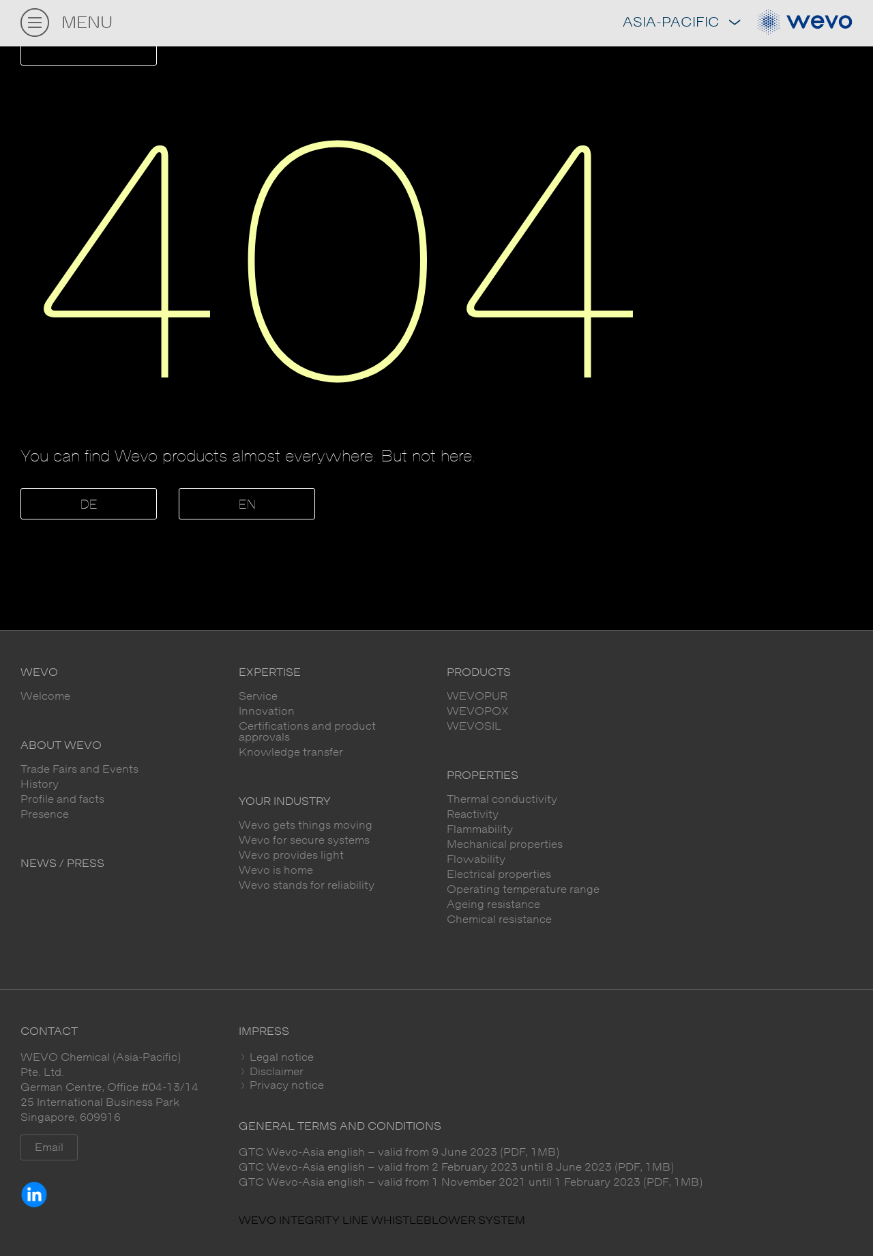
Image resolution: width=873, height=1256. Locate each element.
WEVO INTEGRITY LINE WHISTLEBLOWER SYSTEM (382, 1220)
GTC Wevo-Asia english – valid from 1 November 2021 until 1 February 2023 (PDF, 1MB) (470, 1182)
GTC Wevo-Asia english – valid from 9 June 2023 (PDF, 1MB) (399, 1152)
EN (247, 505)
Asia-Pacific (681, 23)
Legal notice (280, 1057)
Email (49, 1147)
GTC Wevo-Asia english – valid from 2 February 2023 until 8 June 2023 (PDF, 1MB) (456, 1167)
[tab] (546, 1057)
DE (89, 505)
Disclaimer (275, 1071)
